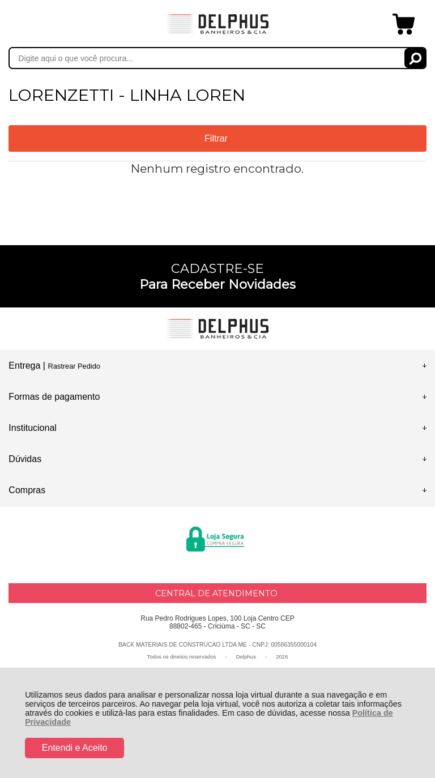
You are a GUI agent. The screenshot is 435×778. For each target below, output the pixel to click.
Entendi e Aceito (75, 748)
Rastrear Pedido (74, 366)
